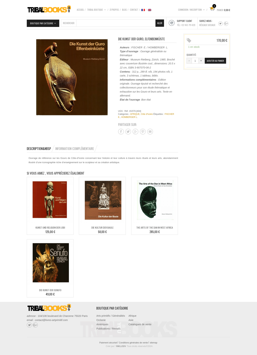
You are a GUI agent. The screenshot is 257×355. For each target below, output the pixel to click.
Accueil (80, 9)
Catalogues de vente (139, 323)
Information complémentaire (74, 147)
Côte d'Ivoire (147, 113)
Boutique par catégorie (41, 22)
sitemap (153, 341)
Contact (134, 9)
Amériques (102, 323)
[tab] (41, 147)
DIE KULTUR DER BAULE (102, 226)
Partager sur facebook (121, 130)
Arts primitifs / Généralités (110, 314)
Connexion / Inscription (191, 9)
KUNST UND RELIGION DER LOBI (50, 226)
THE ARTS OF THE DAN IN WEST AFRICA (154, 226)
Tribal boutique (96, 9)
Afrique (132, 314)
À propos (114, 9)
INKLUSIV (121, 345)
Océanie (101, 318)
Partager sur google (135, 130)
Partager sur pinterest (143, 130)
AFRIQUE (135, 113)
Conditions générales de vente (133, 341)
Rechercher (68, 22)
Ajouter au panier (198, 65)
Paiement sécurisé (108, 341)
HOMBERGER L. (129, 116)
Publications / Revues (108, 327)
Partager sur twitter (128, 130)
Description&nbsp (39, 147)
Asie (130, 318)
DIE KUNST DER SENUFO (50, 289)
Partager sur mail (150, 130)
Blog (124, 9)
